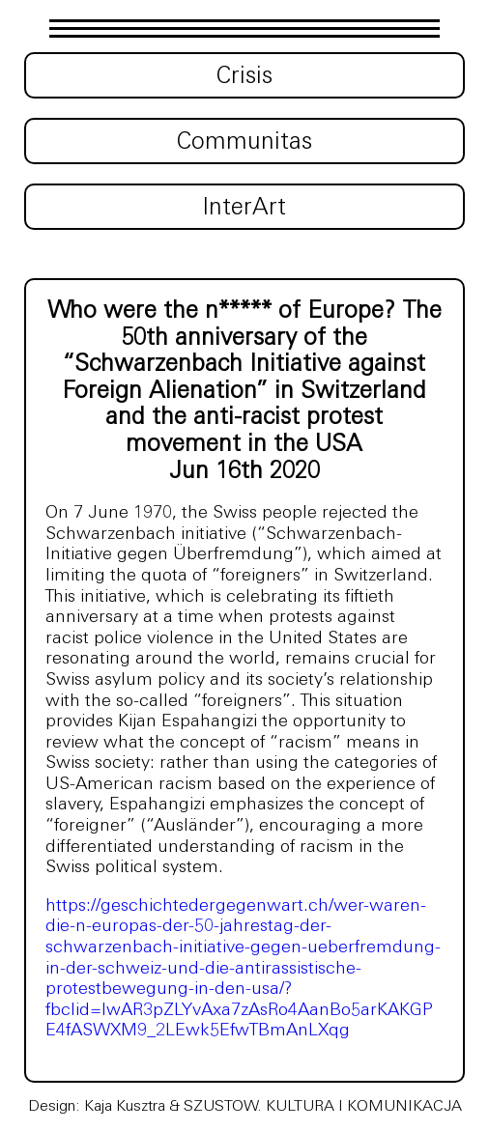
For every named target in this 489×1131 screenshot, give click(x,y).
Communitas (244, 143)
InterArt (244, 208)
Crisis (244, 77)
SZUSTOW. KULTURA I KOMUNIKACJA (323, 1107)
